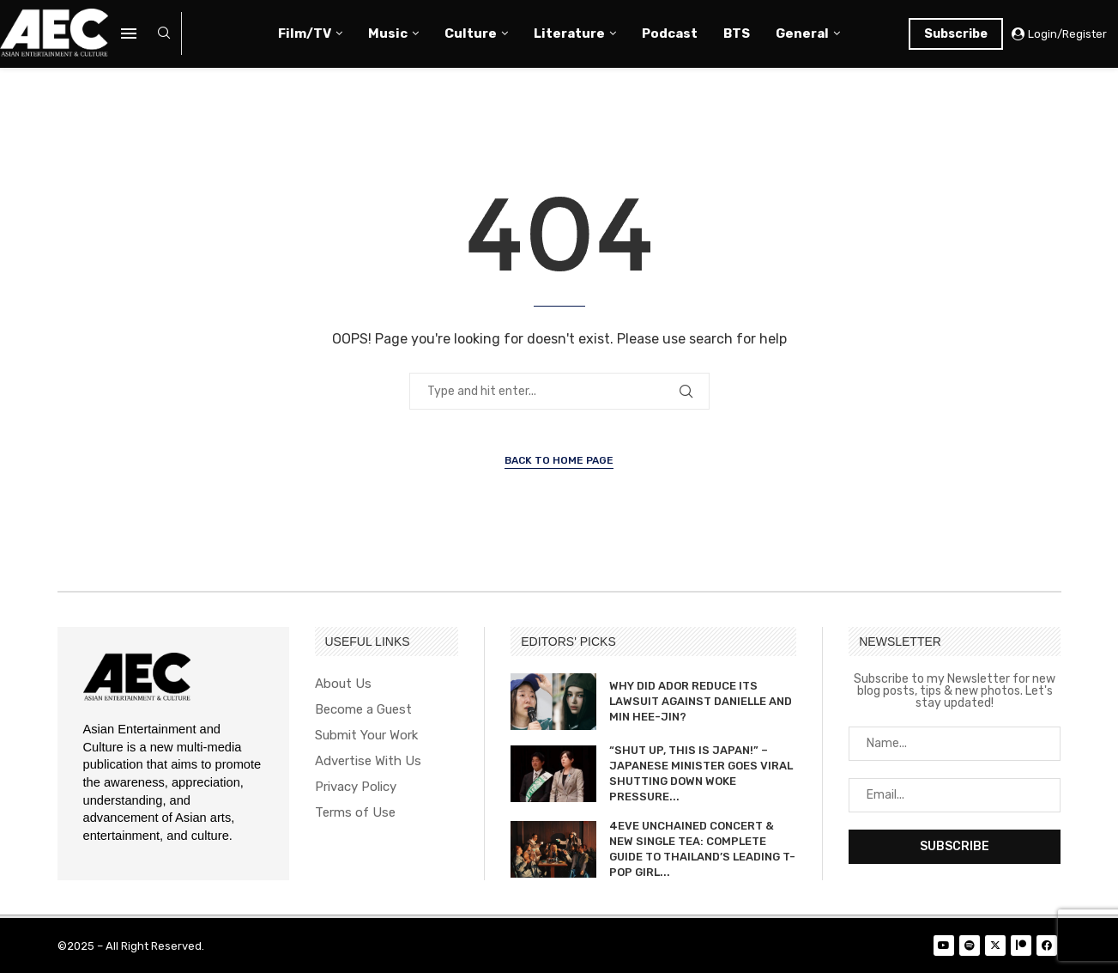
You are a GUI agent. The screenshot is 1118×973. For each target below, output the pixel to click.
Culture (470, 33)
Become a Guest (363, 709)
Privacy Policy (355, 787)
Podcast (670, 33)
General (802, 33)
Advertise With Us (368, 761)
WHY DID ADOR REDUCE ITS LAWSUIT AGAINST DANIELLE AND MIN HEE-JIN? (700, 701)
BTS (736, 33)
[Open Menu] (128, 33)
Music (388, 33)
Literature (569, 33)
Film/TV (304, 33)
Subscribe (956, 34)
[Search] (163, 34)
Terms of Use (355, 812)
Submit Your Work (366, 735)
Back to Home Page (559, 460)
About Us (343, 684)
